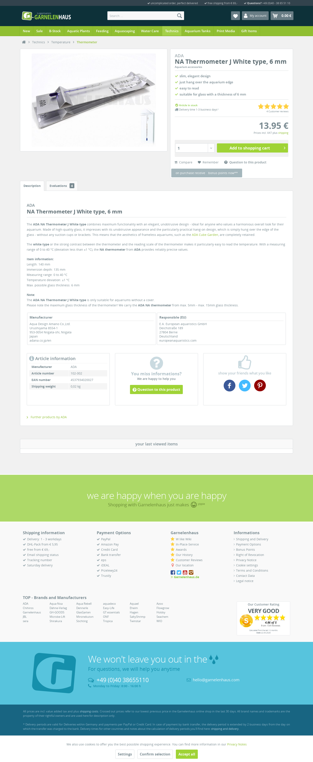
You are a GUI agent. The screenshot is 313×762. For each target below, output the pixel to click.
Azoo (159, 604)
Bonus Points (245, 549)
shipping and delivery (225, 729)
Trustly (106, 576)
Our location (185, 565)
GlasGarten (83, 612)
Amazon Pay (110, 544)
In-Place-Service (187, 544)
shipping (283, 133)
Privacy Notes (237, 744)
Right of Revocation (250, 555)
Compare (183, 162)
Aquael (134, 604)
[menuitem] (145, 15)
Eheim (134, 608)
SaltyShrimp (137, 617)
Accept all (186, 754)
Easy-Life (108, 608)
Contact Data (245, 576)
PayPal (105, 539)
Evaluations (62, 185)
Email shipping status (43, 555)
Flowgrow (162, 608)
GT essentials (111, 612)
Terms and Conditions (252, 570)
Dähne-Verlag (58, 608)
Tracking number (39, 560)
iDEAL (105, 565)
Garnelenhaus (32, 612)
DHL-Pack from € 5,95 (42, 544)
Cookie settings (247, 565)
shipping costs (89, 711)
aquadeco (109, 604)
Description (32, 186)
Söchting (82, 621)
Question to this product (156, 389)
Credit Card (109, 549)
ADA (25, 604)
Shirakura (56, 621)
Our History (184, 555)
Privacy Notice (246, 560)
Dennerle (82, 608)
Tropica (108, 621)
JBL (25, 617)
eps (103, 560)
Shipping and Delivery (252, 539)
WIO (159, 621)
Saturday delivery (40, 565)
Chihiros (28, 608)
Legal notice (244, 581)
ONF (106, 617)
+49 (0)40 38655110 (123, 680)
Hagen (134, 612)
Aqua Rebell (84, 604)
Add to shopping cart (257, 147)
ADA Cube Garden (205, 235)
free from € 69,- (38, 549)
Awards (181, 549)
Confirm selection (155, 754)
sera (25, 621)
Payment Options (248, 544)
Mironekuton (84, 617)
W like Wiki (183, 539)
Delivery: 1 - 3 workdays (44, 539)
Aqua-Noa (56, 604)
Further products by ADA (47, 417)
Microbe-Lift (57, 617)
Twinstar (135, 621)
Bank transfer (111, 555)
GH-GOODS (57, 612)
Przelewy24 (109, 570)
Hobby (160, 612)
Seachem (162, 617)
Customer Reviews (189, 560)
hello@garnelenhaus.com (216, 679)
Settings (125, 754)
